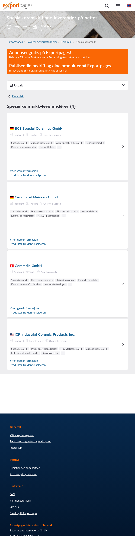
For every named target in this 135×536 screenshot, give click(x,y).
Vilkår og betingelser (22, 435)
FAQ (12, 494)
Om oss (14, 506)
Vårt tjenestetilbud (20, 500)
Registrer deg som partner (25, 467)
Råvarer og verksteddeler (42, 41)
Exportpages (15, 41)
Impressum (16, 447)
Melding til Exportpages (23, 513)
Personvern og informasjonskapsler (30, 441)
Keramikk (66, 41)
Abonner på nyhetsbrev (23, 474)
